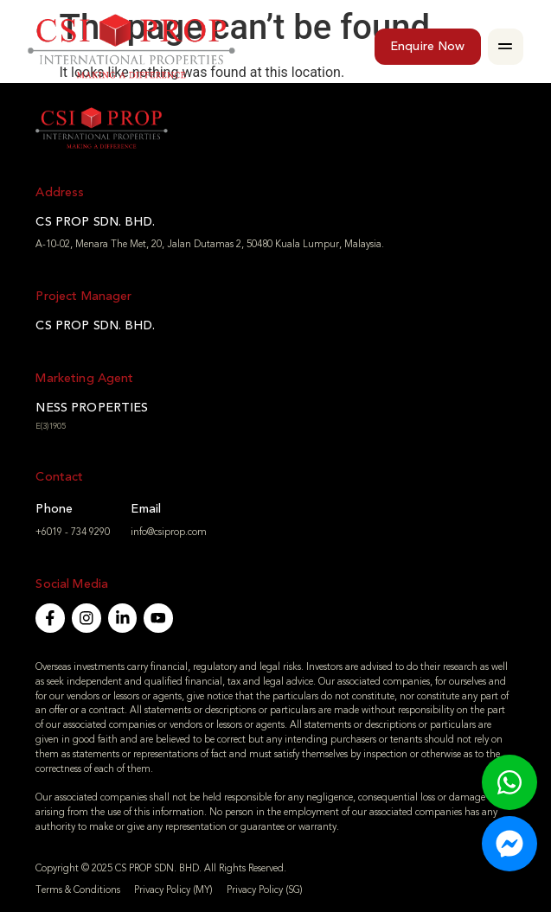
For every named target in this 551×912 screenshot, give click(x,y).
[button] (506, 47)
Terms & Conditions (77, 890)
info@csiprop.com (169, 532)
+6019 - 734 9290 (72, 532)
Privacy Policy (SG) (265, 890)
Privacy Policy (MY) (173, 890)
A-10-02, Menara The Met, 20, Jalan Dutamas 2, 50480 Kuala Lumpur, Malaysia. (209, 244)
